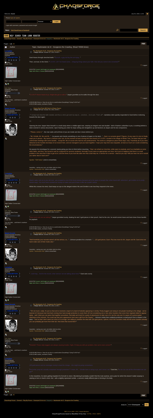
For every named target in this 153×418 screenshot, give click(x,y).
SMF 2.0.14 (67, 411)
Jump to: (124, 404)
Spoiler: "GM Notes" (36, 160)
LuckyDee (8, 51)
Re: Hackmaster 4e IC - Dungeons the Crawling (47, 51)
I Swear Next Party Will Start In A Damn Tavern (47, 108)
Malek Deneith (10, 108)
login (11, 18)
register (17, 18)
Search (18, 36)
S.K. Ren (8, 88)
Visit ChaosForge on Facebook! (20, 30)
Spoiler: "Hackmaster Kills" (37, 169)
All (13, 44)
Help (12, 36)
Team (24, 36)
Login (30, 36)
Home (6, 36)
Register (36, 36)
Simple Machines (84, 411)
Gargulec (49, 38)
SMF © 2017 (75, 411)
